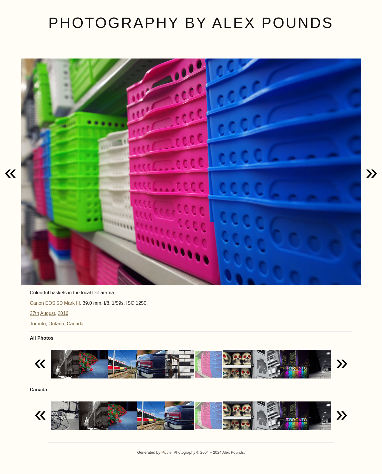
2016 (63, 313)
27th (34, 313)
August (47, 313)
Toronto (38, 323)
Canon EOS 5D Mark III (55, 303)
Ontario (56, 323)
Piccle (166, 452)
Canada (75, 323)
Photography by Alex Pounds (191, 23)
